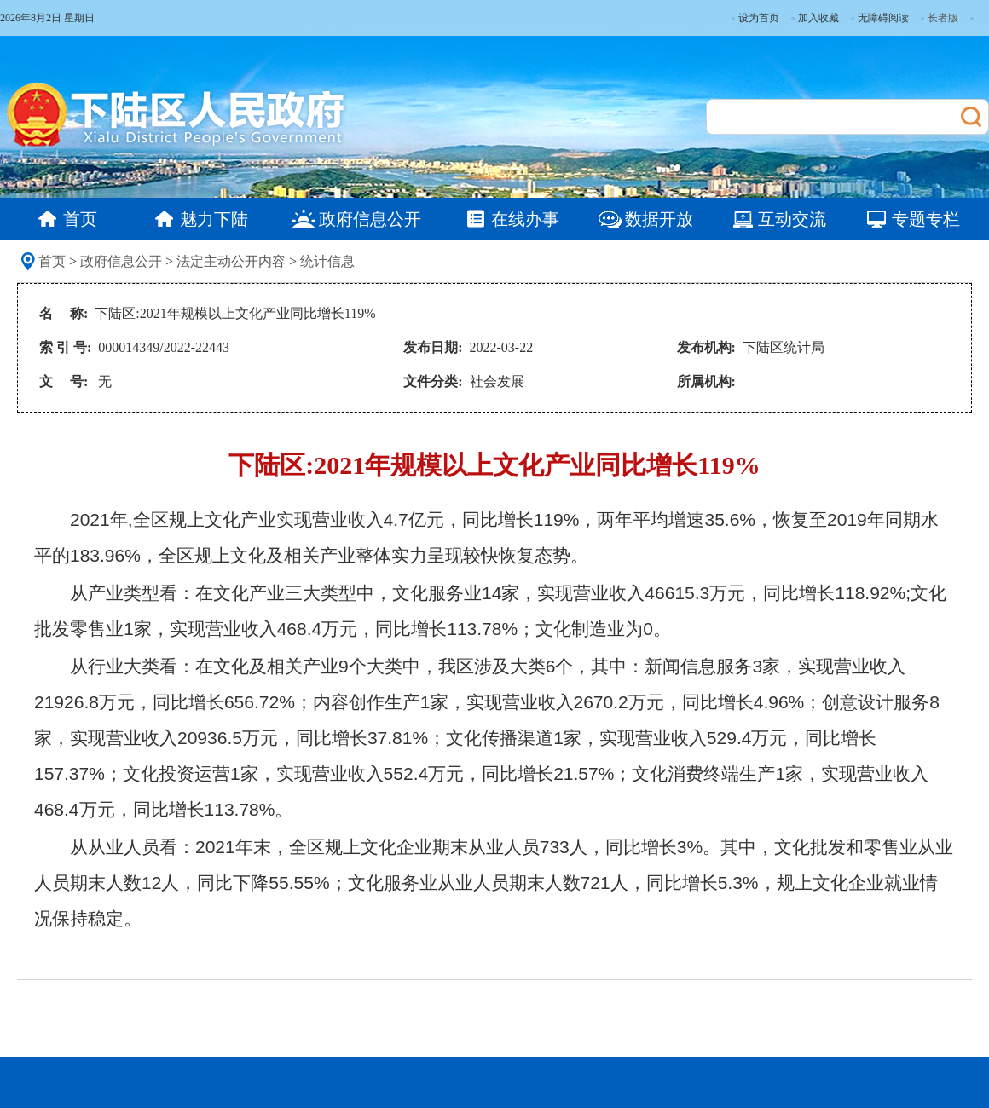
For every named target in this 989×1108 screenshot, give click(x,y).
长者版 (943, 18)
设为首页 (755, 18)
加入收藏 (815, 18)
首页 (52, 261)
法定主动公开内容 (231, 261)
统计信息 (327, 261)
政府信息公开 (121, 261)
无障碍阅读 (880, 18)
